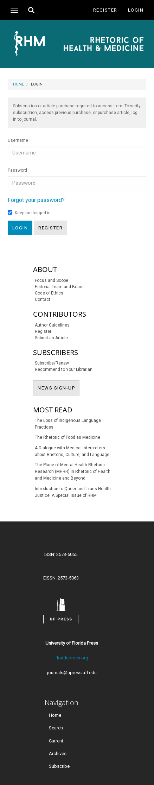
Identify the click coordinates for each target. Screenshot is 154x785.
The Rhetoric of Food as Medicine (67, 437)
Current (56, 740)
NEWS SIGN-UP (58, 387)
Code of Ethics (49, 293)
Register (105, 10)
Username (18, 140)
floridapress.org (71, 657)
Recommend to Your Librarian (63, 369)
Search (56, 727)
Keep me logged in (29, 212)
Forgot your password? (36, 200)
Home (18, 84)
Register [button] (50, 227)
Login (136, 10)
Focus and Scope (51, 280)
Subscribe (59, 765)
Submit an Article (51, 337)
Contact (42, 299)
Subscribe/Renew (52, 363)
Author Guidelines (52, 325)
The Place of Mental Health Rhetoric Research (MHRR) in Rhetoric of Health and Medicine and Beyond (72, 471)
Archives (57, 753)
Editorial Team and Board (59, 286)
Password (17, 170)
